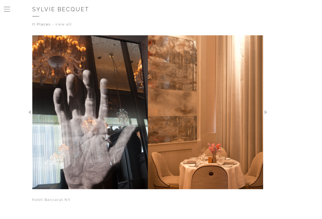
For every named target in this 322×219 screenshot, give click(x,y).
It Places (41, 24)
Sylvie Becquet (60, 9)
